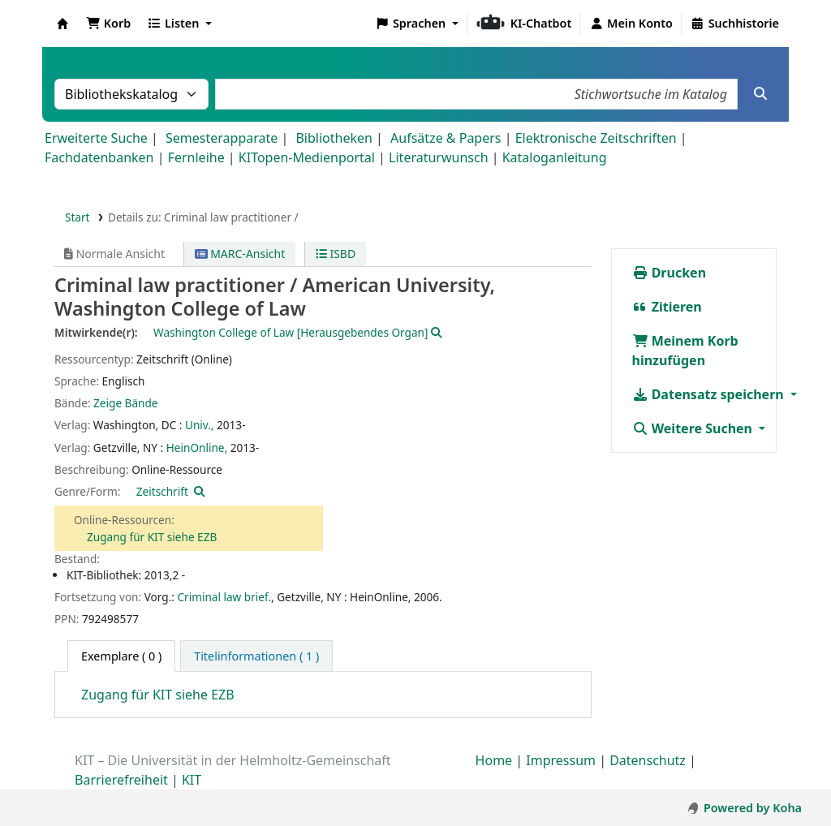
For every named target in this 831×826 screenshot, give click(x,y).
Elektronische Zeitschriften (596, 138)
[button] (108, 23)
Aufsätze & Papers (445, 138)
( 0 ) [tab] (121, 656)
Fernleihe (196, 157)
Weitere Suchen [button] (694, 428)
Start (77, 217)
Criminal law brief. (224, 596)
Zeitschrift (162, 491)
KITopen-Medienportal (307, 157)
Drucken (669, 273)
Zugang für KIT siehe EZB (152, 536)
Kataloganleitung (554, 157)
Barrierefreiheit (121, 780)
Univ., (199, 424)
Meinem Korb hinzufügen (685, 350)
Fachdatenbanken (99, 157)
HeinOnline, (196, 447)
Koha (62, 23)
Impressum (561, 760)
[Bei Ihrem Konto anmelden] (631, 23)
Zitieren (667, 307)
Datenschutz (647, 760)
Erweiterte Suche (96, 138)
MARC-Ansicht (240, 253)
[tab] (256, 656)
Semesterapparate (222, 138)
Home (494, 760)
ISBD (335, 253)
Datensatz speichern (709, 394)
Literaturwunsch (438, 157)
